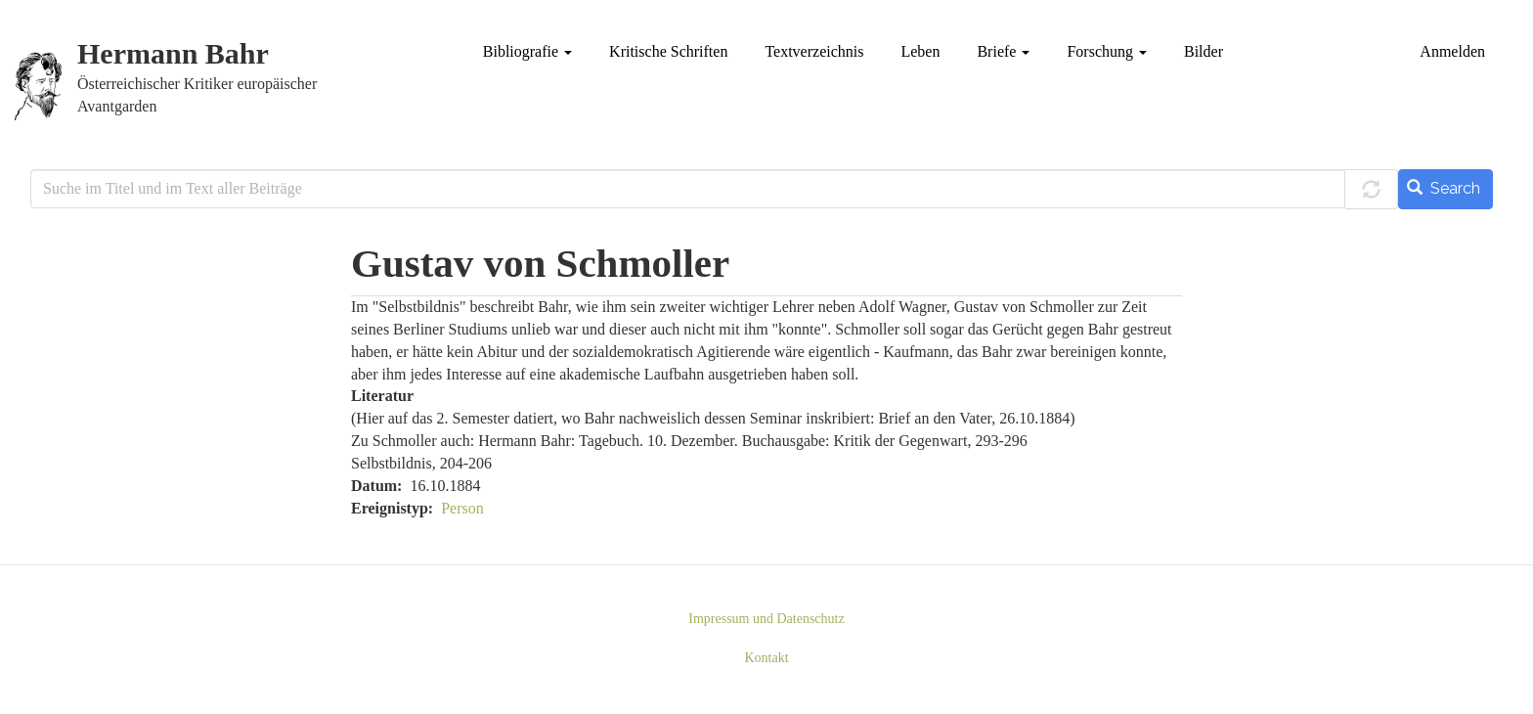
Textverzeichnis (814, 51)
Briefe (1003, 51)
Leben (920, 51)
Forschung (1107, 51)
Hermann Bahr (173, 54)
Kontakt (766, 657)
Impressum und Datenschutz (766, 618)
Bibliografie (527, 51)
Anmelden (1452, 51)
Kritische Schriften (668, 51)
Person (462, 508)
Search (1443, 188)
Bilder (1203, 51)
